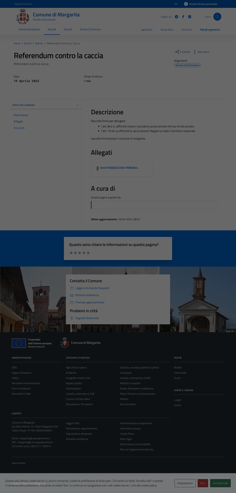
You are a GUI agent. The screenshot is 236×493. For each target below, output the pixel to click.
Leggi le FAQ (72, 423)
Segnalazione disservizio (79, 434)
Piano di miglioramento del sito (136, 449)
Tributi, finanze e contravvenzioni (138, 394)
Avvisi (177, 378)
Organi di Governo (21, 373)
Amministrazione (29, 29)
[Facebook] (181, 16)
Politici (15, 378)
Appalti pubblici (74, 383)
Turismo (124, 399)
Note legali (126, 439)
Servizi (68, 29)
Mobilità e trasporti (130, 383)
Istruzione (187, 29)
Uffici (14, 367)
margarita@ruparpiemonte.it (34, 438)
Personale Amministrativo (26, 383)
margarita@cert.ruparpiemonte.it (35, 442)
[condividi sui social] (182, 51)
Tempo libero (167, 29)
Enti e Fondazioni (21, 388)
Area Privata (18, 463)
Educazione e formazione (79, 404)
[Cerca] (217, 16)
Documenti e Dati (21, 394)
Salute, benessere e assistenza (136, 388)
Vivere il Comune (90, 29)
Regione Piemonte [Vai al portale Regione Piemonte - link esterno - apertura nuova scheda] (23, 4)
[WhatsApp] (188, 16)
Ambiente (71, 373)
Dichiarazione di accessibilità (135, 444)
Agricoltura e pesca (76, 367)
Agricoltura (146, 29)
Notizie (178, 367)
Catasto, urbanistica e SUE (80, 394)
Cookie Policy (127, 434)
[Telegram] (175, 16)
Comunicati (180, 373)
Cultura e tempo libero (78, 399)
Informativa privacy (130, 428)
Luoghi (177, 400)
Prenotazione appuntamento (81, 428)
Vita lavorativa (128, 404)
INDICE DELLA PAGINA (45, 105)
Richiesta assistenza (77, 439)
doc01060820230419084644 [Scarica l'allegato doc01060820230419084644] (119, 167)
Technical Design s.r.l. (34, 483)
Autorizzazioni (73, 388)
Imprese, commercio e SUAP (135, 378)
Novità (52, 29)
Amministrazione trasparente (136, 423)
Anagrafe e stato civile (78, 378)
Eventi (177, 405)
